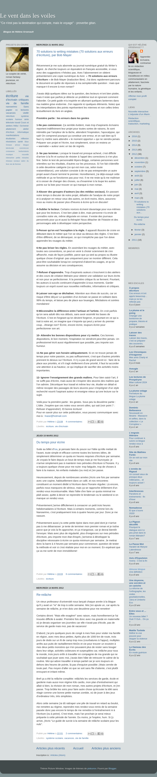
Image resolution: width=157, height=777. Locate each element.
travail (17, 122)
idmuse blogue (137, 569)
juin (137, 184)
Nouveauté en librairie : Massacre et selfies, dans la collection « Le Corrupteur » (138, 419)
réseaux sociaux (13, 161)
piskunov (91, 768)
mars (137, 198)
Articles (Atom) (57, 755)
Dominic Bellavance (135, 409)
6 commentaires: (74, 574)
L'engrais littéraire (134, 434)
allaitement (11, 129)
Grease (9, 145)
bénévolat (10, 148)
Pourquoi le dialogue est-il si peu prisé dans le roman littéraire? (137, 531)
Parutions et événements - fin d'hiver (137, 497)
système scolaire (54, 738)
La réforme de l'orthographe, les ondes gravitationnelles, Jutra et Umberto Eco (137, 595)
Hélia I (16, 126)
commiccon (24, 148)
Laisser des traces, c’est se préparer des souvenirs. (138, 341)
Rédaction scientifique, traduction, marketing (139, 121)
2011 (135, 240)
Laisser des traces (135, 334)
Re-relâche (43, 594)
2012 (135, 154)
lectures (25, 110)
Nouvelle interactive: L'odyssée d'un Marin (139, 113)
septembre (140, 171)
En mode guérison (138, 652)
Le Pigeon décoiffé (134, 523)
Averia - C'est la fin (138, 560)
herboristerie (24, 151)
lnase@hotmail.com (56, 416)
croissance (10, 151)
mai (137, 189)
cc (16, 110)
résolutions (11, 141)
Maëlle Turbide (137, 630)
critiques (24, 99)
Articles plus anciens (106, 748)
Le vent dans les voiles (27, 15)
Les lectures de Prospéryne (137, 378)
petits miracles (22, 158)
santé (20, 141)
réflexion (25, 138)
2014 (135, 145)
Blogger (112, 768)
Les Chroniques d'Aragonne (137, 353)
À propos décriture (134, 289)
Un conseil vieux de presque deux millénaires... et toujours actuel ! (138, 478)
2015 (135, 140)
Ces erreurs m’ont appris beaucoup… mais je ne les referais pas (138, 297)
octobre (139, 166)
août (137, 175)
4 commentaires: (74, 421)
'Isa (56, 449)
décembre (140, 158)
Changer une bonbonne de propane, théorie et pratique (138, 319)
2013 (135, 149)
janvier (138, 234)
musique (9, 154)
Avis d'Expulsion (138, 558)
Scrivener (24, 126)
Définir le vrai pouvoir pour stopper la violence (138, 636)
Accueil (78, 748)
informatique (23, 132)
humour (18, 119)
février (138, 229)
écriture (50, 426)
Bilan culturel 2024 (138, 382)
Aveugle (133, 368)
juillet (137, 180)
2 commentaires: (74, 733)
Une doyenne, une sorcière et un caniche (137, 583)
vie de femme (15, 164)
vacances (69, 738)
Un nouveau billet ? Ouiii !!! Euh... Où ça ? (139, 619)
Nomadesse (135, 508)
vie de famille (82, 738)
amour (17, 145)
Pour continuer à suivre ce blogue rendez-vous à (137, 441)
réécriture (10, 116)
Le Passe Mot (136, 544)
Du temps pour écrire (50, 442)
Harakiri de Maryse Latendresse (138, 548)
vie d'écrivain (61, 426)
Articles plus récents (50, 748)
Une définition (135, 572)
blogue (26, 145)
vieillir (26, 113)
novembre (140, 162)
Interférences (136, 491)
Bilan (27, 142)
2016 (135, 136)
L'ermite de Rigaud (135, 470)
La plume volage (138, 391)
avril (137, 193)
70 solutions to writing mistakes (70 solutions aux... (142, 207)
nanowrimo (11, 106)
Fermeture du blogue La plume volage (137, 396)
